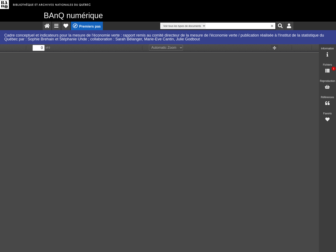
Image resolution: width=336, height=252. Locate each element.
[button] (56, 26)
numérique (73, 15)
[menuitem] (47, 26)
